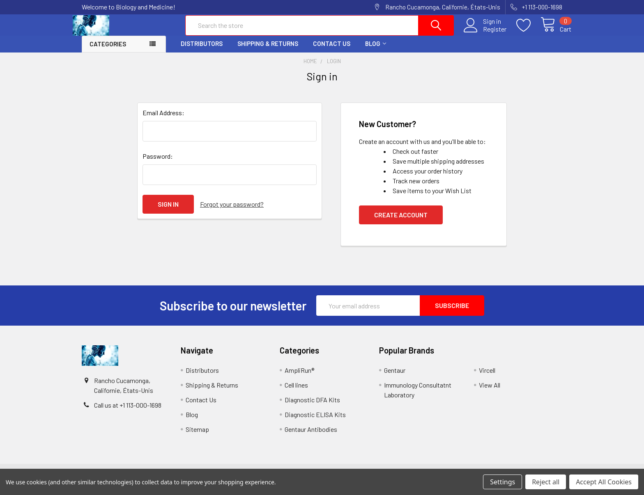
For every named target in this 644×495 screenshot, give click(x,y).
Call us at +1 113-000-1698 (127, 412)
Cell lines (296, 392)
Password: (158, 163)
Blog (375, 50)
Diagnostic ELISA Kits (315, 421)
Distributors (202, 50)
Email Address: (163, 119)
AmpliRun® (299, 377)
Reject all (545, 481)
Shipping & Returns (267, 50)
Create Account (401, 222)
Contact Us (331, 50)
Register (485, 33)
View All (489, 392)
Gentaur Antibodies (311, 436)
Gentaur (394, 377)
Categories (108, 51)
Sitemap (197, 436)
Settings (502, 481)
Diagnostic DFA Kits (312, 407)
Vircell (487, 377)
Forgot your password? (232, 211)
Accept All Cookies (604, 481)
